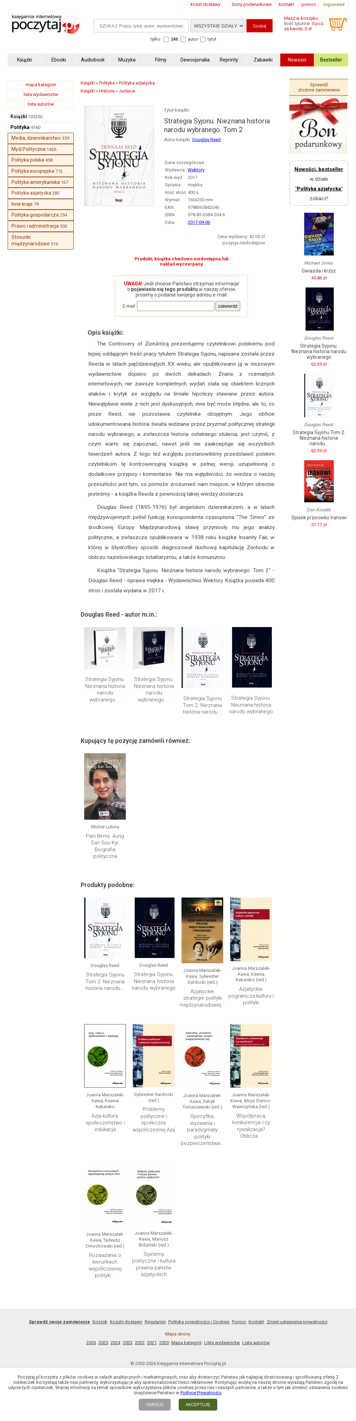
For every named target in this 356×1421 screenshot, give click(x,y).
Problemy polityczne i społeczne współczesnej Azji (153, 1119)
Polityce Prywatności (200, 1392)
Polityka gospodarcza (35, 215)
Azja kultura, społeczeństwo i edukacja (105, 1122)
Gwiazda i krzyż (319, 271)
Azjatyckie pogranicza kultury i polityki (251, 996)
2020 (164, 1342)
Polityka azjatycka (31, 193)
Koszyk (99, 1321)
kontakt (286, 4)
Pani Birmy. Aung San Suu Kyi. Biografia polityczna (105, 846)
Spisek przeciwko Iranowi (319, 517)
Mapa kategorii (186, 1342)
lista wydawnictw (41, 94)
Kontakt (256, 1321)
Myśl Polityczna (28, 149)
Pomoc (239, 1321)
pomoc (308, 4)
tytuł (212, 39)
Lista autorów (256, 1342)
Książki (18, 116)
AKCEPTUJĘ (198, 1404)
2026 (91, 1342)
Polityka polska (27, 160)
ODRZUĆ (154, 1404)
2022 (140, 1342)
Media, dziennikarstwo (36, 138)
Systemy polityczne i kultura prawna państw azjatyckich (154, 1264)
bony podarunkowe (252, 4)
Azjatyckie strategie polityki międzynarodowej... (202, 998)
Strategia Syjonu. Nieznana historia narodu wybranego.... (105, 689)
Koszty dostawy (126, 1321)
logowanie (334, 4)
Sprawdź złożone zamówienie (319, 87)
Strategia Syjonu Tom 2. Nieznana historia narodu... (202, 705)
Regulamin (155, 1321)
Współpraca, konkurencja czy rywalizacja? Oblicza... (251, 1126)
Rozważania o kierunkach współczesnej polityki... (105, 1265)
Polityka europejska (32, 171)
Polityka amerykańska (35, 182)
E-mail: (129, 306)
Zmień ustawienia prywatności (297, 1321)
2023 (127, 1342)
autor (193, 39)
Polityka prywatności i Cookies (198, 1321)
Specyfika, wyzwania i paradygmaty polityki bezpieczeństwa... (202, 1129)
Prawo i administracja (35, 226)
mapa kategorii (41, 84)
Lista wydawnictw (222, 1342)
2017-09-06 (199, 222)
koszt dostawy (205, 4)
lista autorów (41, 104)
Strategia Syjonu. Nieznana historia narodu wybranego (251, 705)
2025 (103, 1342)
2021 (152, 1342)
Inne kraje (22, 204)
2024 (115, 1342)
